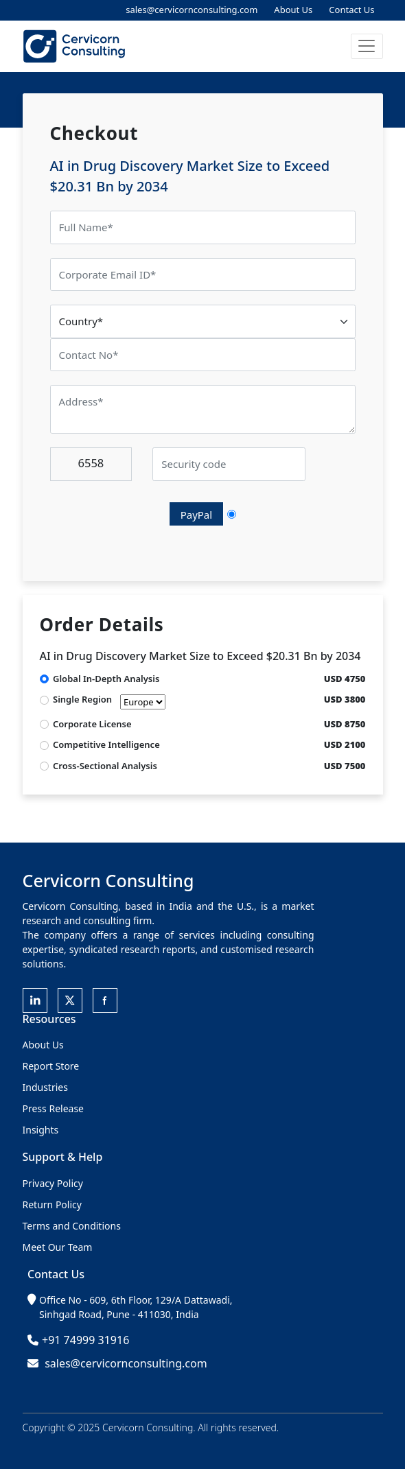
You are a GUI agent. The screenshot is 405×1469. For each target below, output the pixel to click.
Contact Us (351, 9)
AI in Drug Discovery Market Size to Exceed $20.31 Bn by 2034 (200, 655)
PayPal (197, 514)
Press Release (53, 1108)
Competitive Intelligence (106, 744)
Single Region (109, 701)
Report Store (51, 1065)
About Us (293, 9)
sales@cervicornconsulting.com (191, 9)
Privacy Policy (53, 1183)
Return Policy (52, 1204)
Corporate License (92, 724)
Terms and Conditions (72, 1225)
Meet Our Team (58, 1247)
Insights (41, 1129)
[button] (367, 46)
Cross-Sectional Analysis (105, 766)
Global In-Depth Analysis (106, 678)
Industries (45, 1087)
